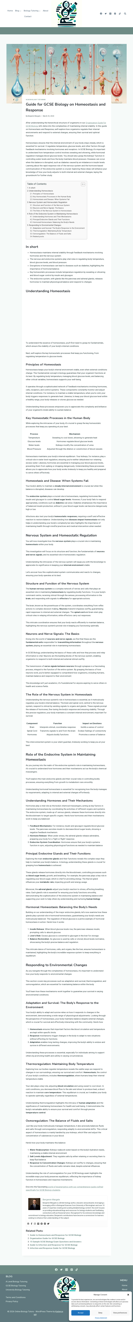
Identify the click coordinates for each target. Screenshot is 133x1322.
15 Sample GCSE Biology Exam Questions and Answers (55, 1241)
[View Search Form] (125, 13)
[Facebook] (101, 14)
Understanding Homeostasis (41, 191)
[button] (128, 1295)
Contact (27, 16)
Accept (80, 1313)
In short (32, 188)
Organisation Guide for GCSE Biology (47, 1238)
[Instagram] (110, 14)
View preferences (120, 1313)
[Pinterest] (115, 14)
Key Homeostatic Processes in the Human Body (52, 197)
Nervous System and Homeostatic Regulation (48, 202)
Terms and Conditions (16, 1297)
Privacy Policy (12, 1301)
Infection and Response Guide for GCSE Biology (52, 1248)
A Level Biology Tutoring (16, 1281)
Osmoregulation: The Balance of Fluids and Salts (52, 234)
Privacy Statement (101, 1318)
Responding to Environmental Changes (45, 225)
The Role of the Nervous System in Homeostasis (52, 211)
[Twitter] (106, 14)
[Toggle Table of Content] (82, 184)
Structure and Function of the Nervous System (51, 205)
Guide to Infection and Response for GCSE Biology (54, 1245)
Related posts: (38, 237)
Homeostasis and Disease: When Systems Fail (51, 199)
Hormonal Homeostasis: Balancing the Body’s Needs (53, 222)
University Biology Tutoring (18, 1289)
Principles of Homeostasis (43, 194)
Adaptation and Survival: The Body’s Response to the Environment (59, 228)
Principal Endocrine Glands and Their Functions (51, 220)
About (45, 10)
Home (10, 10)
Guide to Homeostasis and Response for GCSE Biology (55, 1235)
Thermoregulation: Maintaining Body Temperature (52, 231)
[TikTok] (120, 14)
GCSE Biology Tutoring (36, 99)
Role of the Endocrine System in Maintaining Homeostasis (53, 214)
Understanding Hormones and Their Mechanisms (52, 217)
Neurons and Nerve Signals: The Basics (48, 208)
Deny (100, 1313)
